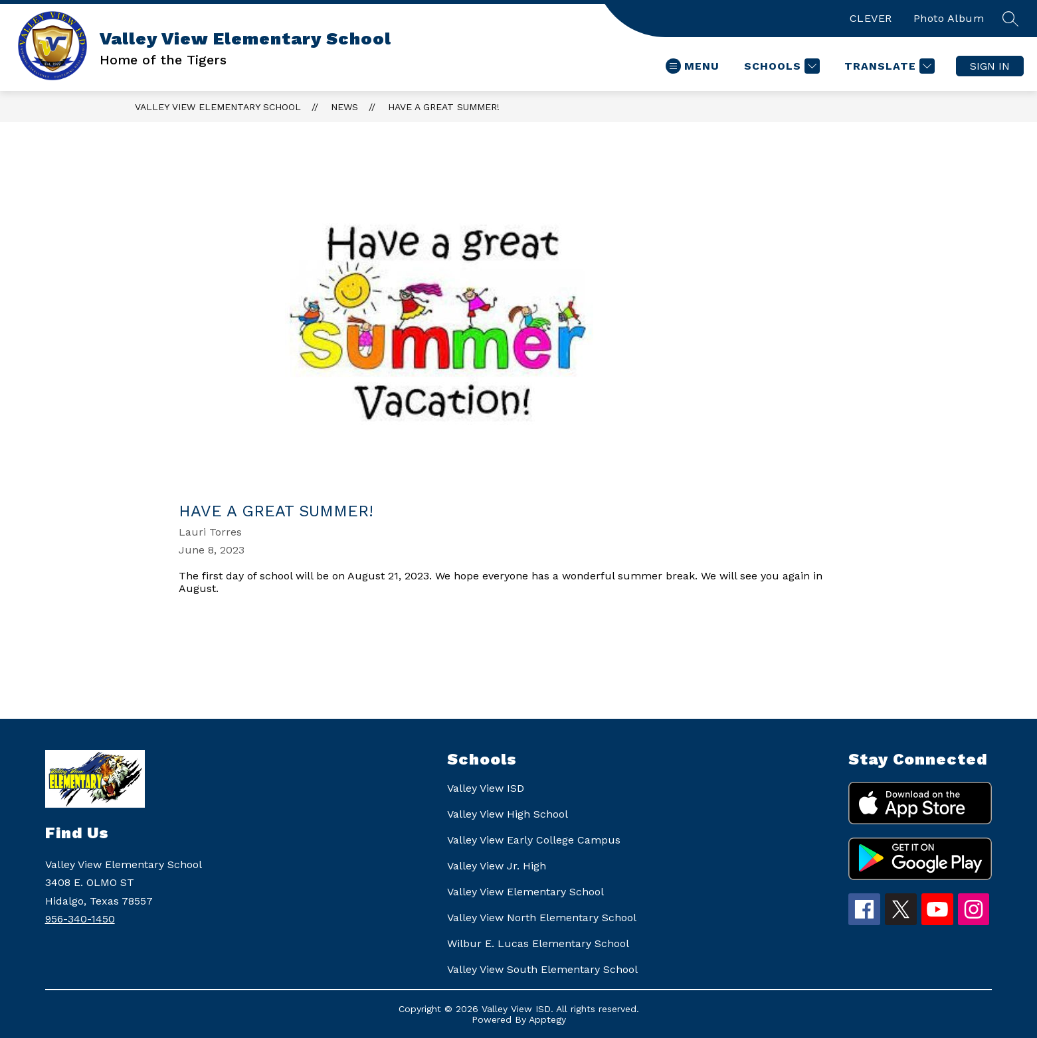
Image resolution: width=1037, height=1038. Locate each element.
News (344, 107)
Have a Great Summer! (444, 107)
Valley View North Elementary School (541, 917)
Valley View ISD (485, 788)
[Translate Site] (888, 66)
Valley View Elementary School (218, 107)
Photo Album (949, 18)
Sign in (990, 66)
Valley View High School (507, 814)
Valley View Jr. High (496, 865)
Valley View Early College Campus (533, 840)
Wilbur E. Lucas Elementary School (538, 943)
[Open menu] (692, 66)
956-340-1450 (80, 919)
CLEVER (871, 18)
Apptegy (547, 1019)
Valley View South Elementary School (542, 969)
